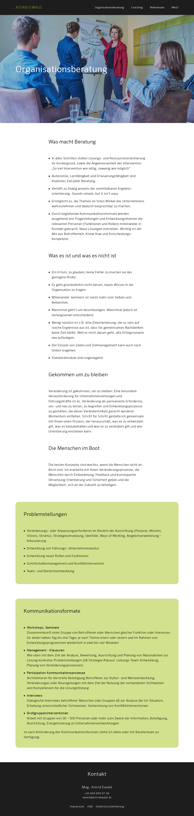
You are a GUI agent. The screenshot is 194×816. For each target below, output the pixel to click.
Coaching (137, 7)
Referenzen (157, 7)
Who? (175, 7)
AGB (90, 806)
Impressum (77, 806)
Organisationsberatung (109, 7)
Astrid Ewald (28, 7)
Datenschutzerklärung (110, 806)
